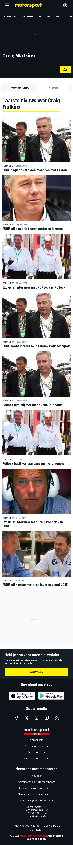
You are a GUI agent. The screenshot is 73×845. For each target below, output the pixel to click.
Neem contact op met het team (36, 794)
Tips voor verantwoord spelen (36, 788)
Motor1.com (36, 739)
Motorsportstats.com (36, 758)
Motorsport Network (33, 835)
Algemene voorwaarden (27, 825)
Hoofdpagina (20, 87)
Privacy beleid (35, 830)
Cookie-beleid (52, 825)
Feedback (36, 775)
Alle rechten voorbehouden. (45, 837)
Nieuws (54, 87)
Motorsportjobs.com (36, 746)
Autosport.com (36, 752)
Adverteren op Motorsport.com (36, 781)
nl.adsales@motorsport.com (37, 800)
